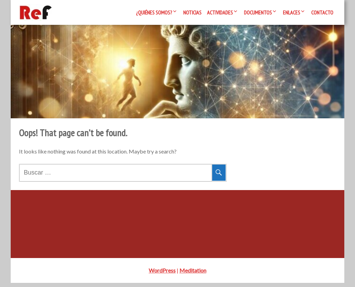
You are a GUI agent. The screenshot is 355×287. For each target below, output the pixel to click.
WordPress (162, 274)
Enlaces (291, 12)
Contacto (322, 12)
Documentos (258, 12)
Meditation (192, 274)
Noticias (192, 12)
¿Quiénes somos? (154, 12)
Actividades (220, 12)
